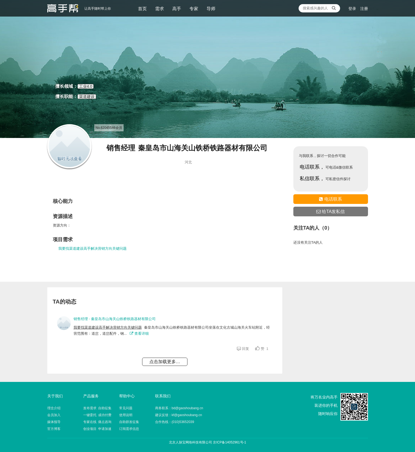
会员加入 (54, 415)
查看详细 (139, 333)
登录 (352, 8)
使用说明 (125, 415)
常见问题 (125, 408)
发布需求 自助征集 (97, 408)
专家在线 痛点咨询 (97, 422)
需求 (159, 8)
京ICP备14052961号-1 (229, 442)
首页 (142, 8)
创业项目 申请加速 (97, 429)
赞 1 (261, 349)
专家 (193, 8)
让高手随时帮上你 (63, 8)
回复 (244, 349)
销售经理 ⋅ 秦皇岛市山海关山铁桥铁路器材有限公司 (115, 319)
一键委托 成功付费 (97, 415)
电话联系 (330, 199)
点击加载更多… (164, 361)
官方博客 (54, 429)
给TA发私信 (330, 211)
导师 (211, 8)
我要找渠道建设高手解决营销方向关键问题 (92, 248)
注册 (364, 8)
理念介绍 (54, 408)
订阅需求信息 (129, 429)
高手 (176, 8)
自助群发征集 (129, 422)
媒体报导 (54, 422)
